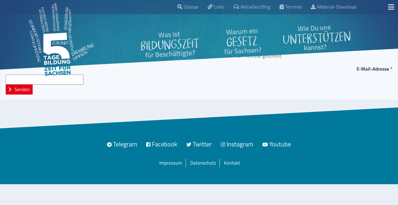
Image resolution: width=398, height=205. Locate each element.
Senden (21, 89)
